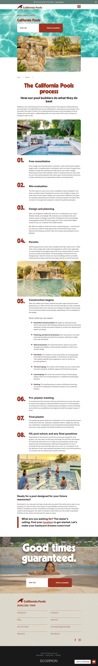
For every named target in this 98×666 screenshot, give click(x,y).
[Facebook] (75, 640)
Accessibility (40, 655)
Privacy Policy (49, 655)
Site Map (58, 655)
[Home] (29, 7)
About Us (54, 620)
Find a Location (53, 28)
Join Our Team (23, 627)
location (48, 522)
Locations (54, 613)
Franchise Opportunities (60, 627)
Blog (19, 620)
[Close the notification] (96, 2)
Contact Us (21, 613)
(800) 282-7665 (26, 605)
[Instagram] (80, 640)
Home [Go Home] (18, 77)
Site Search (55, 634)
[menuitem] (40, 655)
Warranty (21, 634)
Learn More (59, 2)
